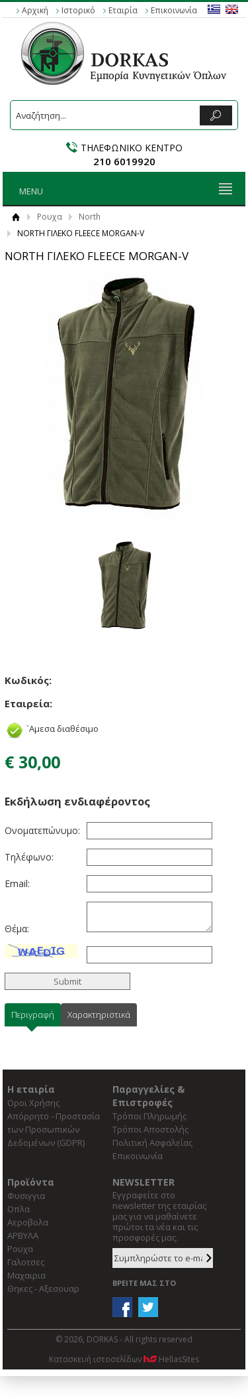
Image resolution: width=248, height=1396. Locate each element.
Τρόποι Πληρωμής (149, 1116)
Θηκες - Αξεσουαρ (43, 1288)
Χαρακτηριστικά (98, 1014)
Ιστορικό (78, 10)
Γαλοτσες (25, 1262)
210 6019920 (124, 161)
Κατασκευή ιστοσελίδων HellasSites (124, 1359)
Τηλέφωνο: (29, 857)
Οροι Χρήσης (33, 1103)
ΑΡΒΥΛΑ (22, 1235)
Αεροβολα (27, 1222)
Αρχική (35, 10)
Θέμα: (17, 928)
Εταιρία (123, 10)
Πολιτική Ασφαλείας (152, 1143)
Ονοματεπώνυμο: (41, 830)
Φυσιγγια (26, 1196)
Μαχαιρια (26, 1275)
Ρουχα (49, 216)
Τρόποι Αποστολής (150, 1129)
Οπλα (18, 1209)
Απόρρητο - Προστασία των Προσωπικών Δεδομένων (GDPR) (53, 1129)
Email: (17, 883)
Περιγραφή (32, 1014)
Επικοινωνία (174, 10)
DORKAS (124, 53)
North (90, 216)
